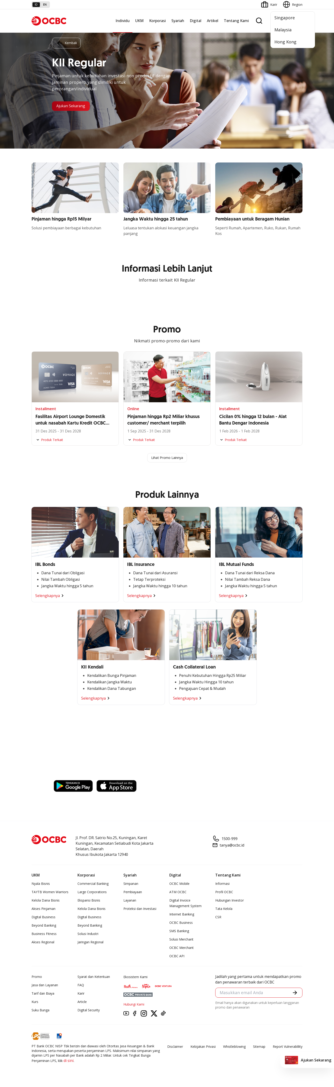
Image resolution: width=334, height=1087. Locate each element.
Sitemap (259, 1047)
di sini (69, 1061)
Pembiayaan (132, 892)
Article (82, 1002)
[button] (295, 994)
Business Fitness (44, 934)
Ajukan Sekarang (74, 106)
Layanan (129, 901)
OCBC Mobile (179, 884)
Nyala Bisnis (41, 884)
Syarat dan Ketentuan (93, 977)
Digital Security (88, 1010)
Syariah (177, 20)
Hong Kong (285, 42)
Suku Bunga (40, 1010)
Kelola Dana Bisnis (46, 901)
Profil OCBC (224, 892)
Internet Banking (181, 914)
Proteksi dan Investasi (139, 909)
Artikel (212, 20)
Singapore (284, 17)
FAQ (80, 985)
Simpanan (130, 884)
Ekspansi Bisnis (88, 901)
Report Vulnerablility (287, 1047)
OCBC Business (181, 923)
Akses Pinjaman (43, 909)
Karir (80, 994)
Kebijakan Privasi (203, 1047)
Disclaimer (175, 1047)
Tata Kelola (223, 909)
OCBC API (176, 956)
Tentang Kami (236, 20)
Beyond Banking (44, 926)
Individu (123, 20)
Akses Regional (43, 942)
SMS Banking (179, 931)
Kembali (66, 42)
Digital (195, 20)
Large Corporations (92, 892)
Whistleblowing (234, 1047)
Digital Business (43, 917)
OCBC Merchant (181, 948)
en (45, 4)
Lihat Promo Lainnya (167, 458)
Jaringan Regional (90, 942)
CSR (218, 917)
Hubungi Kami (133, 1005)
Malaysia (283, 29)
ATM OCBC (177, 892)
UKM (139, 20)
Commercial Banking (93, 884)
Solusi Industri (87, 934)
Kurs (35, 1002)
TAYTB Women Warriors (50, 892)
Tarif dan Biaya (43, 994)
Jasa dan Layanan (45, 985)
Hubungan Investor (229, 901)
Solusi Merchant (181, 940)
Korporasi (157, 20)
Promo (37, 977)
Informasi (222, 884)
